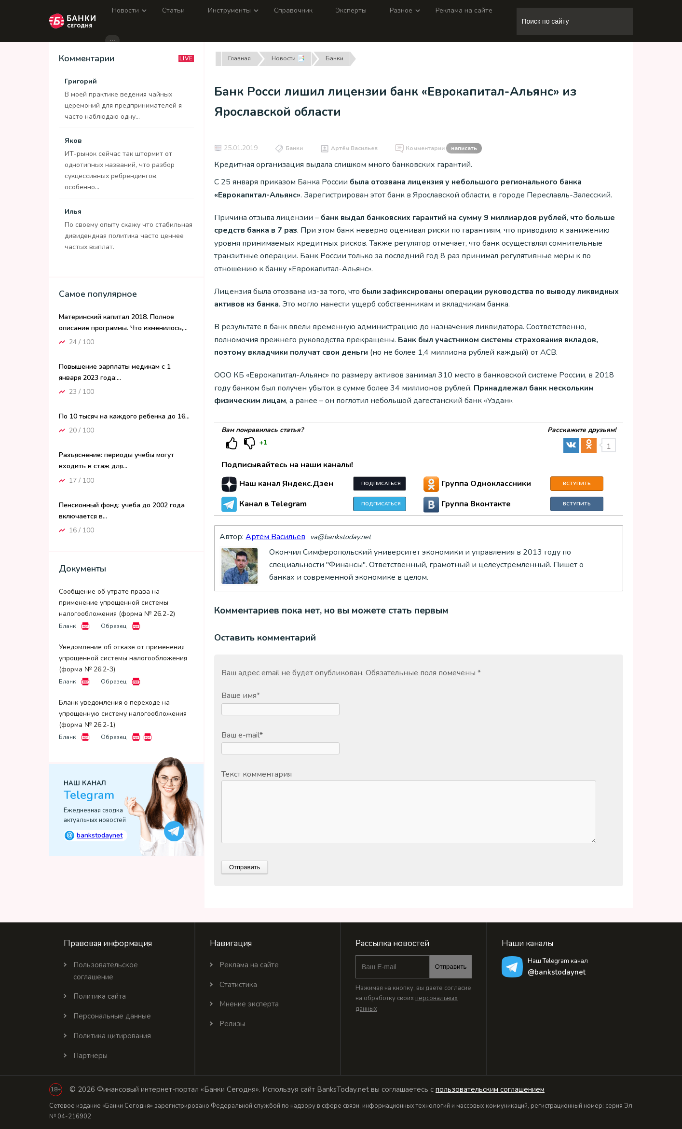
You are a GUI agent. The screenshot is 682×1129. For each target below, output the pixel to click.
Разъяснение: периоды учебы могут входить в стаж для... (116, 460)
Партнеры (90, 1055)
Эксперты (351, 10)
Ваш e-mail (242, 735)
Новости (125, 10)
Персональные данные (112, 1016)
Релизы (232, 1024)
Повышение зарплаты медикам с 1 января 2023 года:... (115, 372)
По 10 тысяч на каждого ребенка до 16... (124, 416)
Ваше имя (240, 695)
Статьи (173, 10)
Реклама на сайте (464, 10)
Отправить (450, 966)
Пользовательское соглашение (105, 971)
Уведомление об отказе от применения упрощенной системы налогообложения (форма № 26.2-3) (123, 658)
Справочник (293, 10)
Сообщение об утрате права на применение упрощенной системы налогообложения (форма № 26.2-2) (117, 602)
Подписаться (381, 483)
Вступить (577, 483)
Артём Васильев (354, 148)
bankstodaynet (94, 835)
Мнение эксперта (249, 1004)
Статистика (238, 985)
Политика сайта (99, 996)
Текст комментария (256, 774)
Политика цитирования (112, 1036)
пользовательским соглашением (490, 1089)
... (112, 39)
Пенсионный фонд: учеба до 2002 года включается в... (122, 511)
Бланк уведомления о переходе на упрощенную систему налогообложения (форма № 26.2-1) (123, 713)
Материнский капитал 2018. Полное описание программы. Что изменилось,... (123, 322)
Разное (401, 10)
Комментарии (444, 148)
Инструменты (229, 10)
